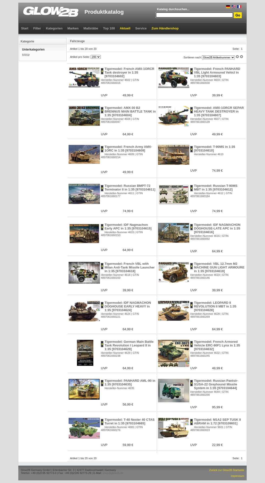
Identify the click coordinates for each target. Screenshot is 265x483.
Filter (37, 28)
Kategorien (54, 28)
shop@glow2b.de (112, 472)
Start (24, 28)
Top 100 (109, 28)
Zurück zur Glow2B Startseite (226, 470)
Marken (73, 28)
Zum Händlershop (165, 28)
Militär (26, 55)
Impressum (237, 475)
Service (140, 28)
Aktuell (125, 28)
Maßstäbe (91, 28)
